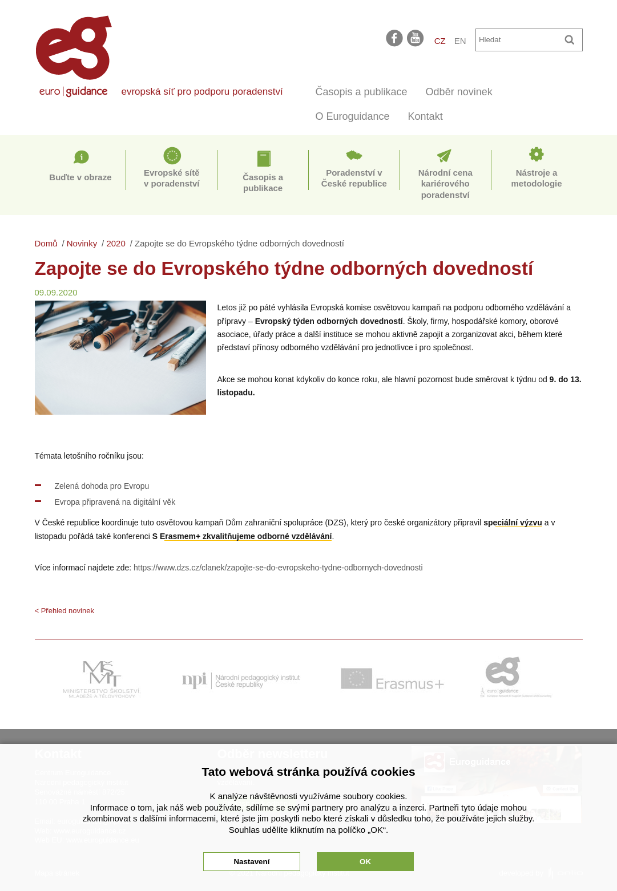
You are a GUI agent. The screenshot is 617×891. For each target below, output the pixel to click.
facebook (394, 38)
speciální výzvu (512, 522)
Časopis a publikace (362, 92)
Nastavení (251, 861)
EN (460, 41)
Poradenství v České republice (354, 178)
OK (365, 861)
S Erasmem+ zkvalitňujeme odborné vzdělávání (242, 536)
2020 (115, 243)
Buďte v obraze (80, 177)
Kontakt (425, 116)
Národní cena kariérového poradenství (445, 184)
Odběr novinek (459, 92)
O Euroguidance (353, 116)
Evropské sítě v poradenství (172, 178)
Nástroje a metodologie (536, 178)
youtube (416, 38)
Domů (46, 243)
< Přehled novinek (64, 610)
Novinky (82, 243)
